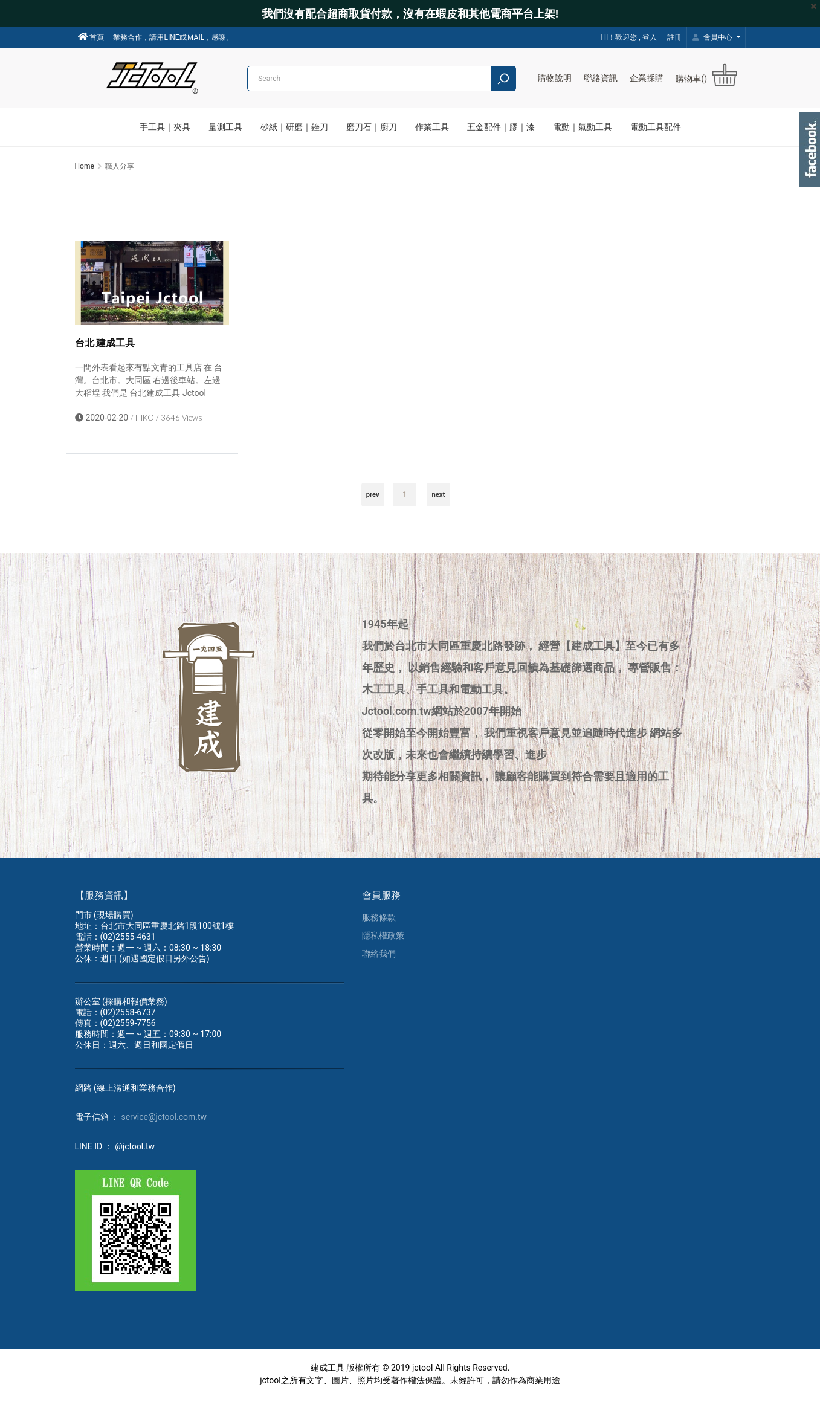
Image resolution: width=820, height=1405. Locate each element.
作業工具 (432, 127)
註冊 (674, 37)
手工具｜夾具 (165, 127)
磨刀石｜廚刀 (371, 127)
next (438, 499)
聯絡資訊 (601, 78)
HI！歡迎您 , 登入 (628, 37)
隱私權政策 (383, 941)
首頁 (91, 36)
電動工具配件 (655, 127)
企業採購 (646, 78)
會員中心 (713, 37)
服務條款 (379, 923)
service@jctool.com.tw (164, 1123)
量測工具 (225, 127)
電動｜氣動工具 (582, 127)
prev (372, 499)
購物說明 (555, 78)
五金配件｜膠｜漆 (501, 127)
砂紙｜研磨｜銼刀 (294, 127)
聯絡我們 (379, 959)
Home (84, 166)
